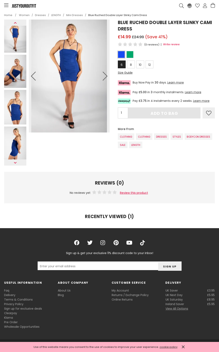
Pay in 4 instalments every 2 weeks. (164, 101)
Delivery (9, 295)
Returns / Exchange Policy (130, 295)
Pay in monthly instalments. (159, 92)
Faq (6, 290)
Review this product (134, 193)
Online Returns (122, 299)
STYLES (177, 136)
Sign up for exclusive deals (23, 309)
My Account (120, 290)
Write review (171, 44)
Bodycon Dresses (198, 136)
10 (140, 65)
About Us (64, 290)
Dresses (161, 136)
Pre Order (11, 322)
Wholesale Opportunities (21, 327)
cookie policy (168, 347)
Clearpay (10, 313)
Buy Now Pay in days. (151, 82)
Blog (61, 295)
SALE (122, 145)
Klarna (8, 318)
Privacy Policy (13, 304)
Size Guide (125, 73)
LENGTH (135, 145)
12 (149, 65)
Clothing (126, 136)
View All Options (177, 309)
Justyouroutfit (24, 5)
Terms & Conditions (18, 299)
